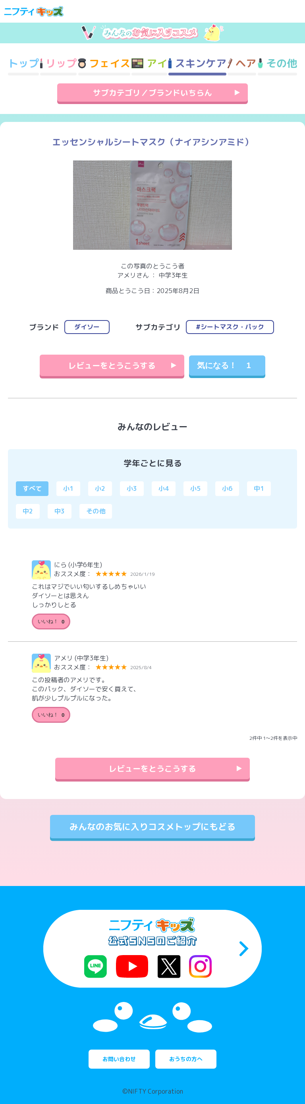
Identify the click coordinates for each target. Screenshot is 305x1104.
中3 (59, 511)
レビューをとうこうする (112, 365)
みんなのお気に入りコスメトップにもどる (152, 826)
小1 (68, 488)
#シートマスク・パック (230, 326)
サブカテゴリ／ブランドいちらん (152, 92)
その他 (95, 511)
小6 (227, 488)
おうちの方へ (186, 1059)
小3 (132, 488)
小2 (100, 488)
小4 (163, 488)
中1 (259, 488)
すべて (32, 488)
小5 (195, 488)
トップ (23, 63)
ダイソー (87, 326)
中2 (28, 511)
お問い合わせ (119, 1059)
